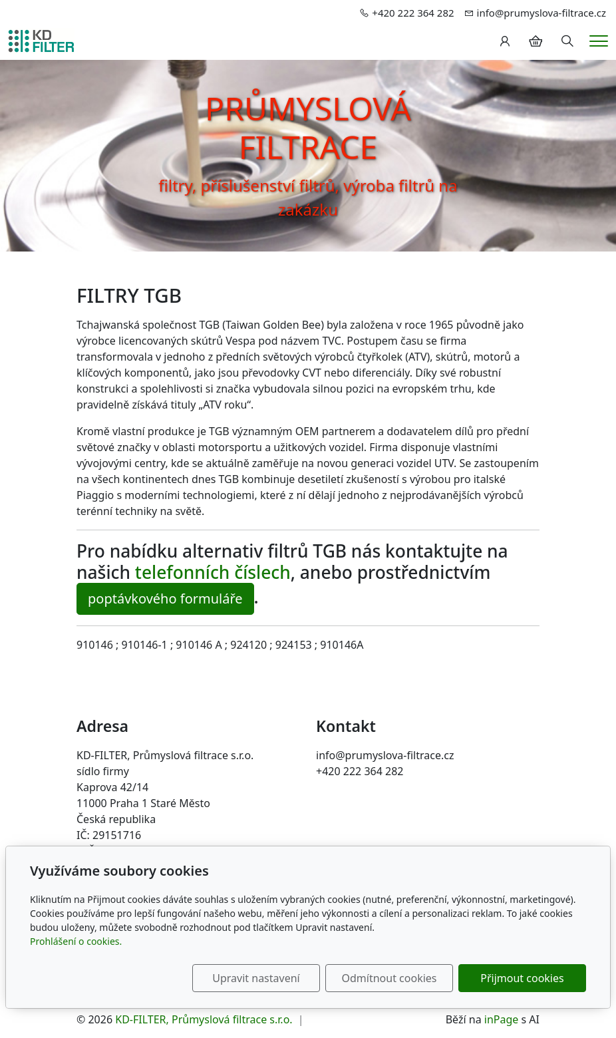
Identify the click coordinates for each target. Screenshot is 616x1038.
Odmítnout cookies (389, 978)
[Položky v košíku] (535, 41)
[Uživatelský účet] (505, 41)
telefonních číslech (213, 572)
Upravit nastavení (255, 978)
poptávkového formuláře (165, 598)
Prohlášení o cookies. (76, 941)
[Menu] (598, 41)
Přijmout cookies (521, 978)
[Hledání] (567, 41)
